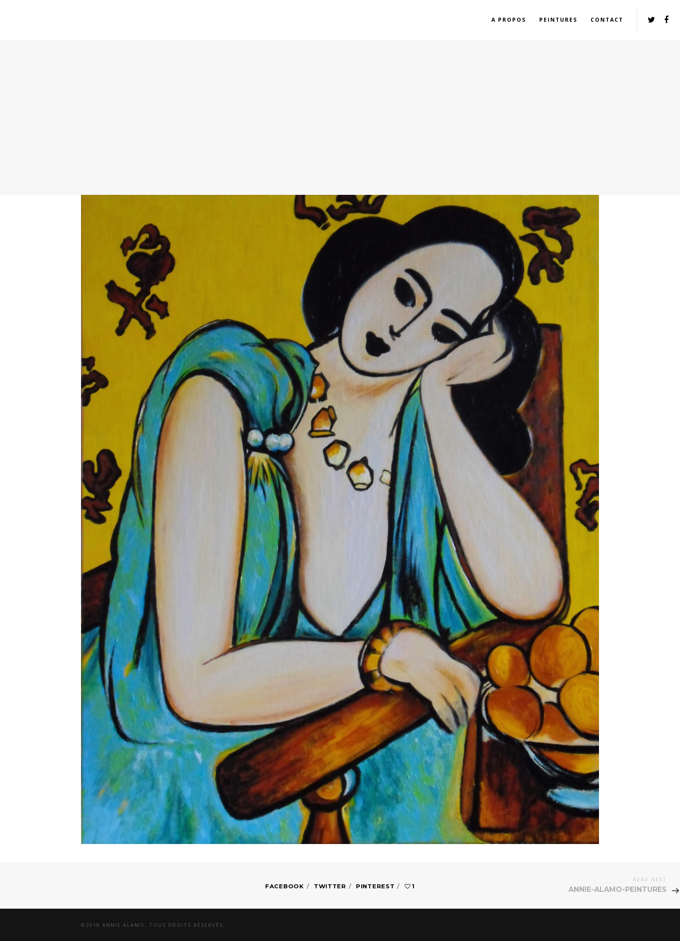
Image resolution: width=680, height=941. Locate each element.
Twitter (330, 886)
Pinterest (375, 886)
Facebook (284, 886)
